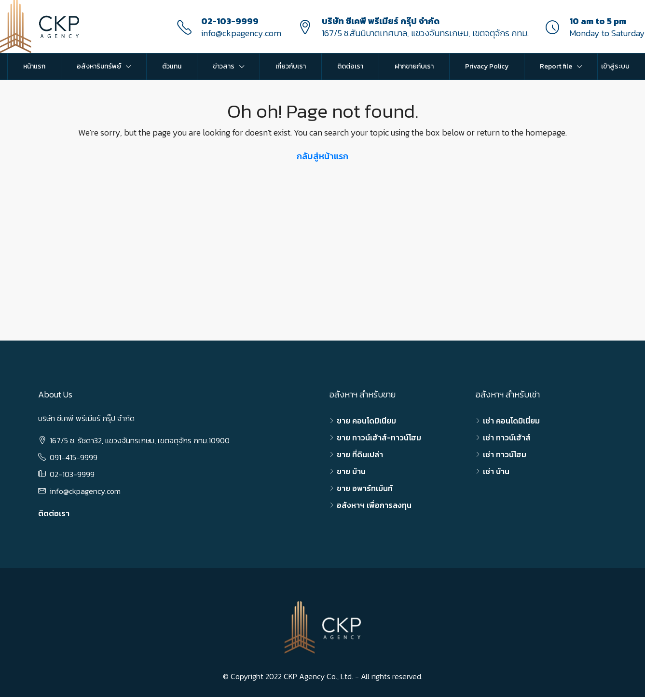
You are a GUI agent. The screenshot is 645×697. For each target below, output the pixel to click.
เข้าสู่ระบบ (615, 66)
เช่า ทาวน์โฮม (504, 454)
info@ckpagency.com (241, 33)
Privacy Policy (486, 66)
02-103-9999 (230, 20)
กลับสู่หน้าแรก (322, 156)
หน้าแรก (34, 66)
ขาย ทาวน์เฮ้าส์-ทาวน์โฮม (379, 437)
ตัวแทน (171, 66)
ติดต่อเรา (350, 66)
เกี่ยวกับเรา (290, 66)
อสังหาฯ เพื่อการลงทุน (374, 505)
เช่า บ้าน (496, 471)
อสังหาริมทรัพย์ (99, 66)
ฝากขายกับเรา (414, 66)
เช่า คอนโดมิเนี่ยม (511, 420)
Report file (556, 66)
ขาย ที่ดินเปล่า (360, 454)
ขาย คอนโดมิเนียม (366, 420)
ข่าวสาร (223, 66)
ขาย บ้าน (351, 471)
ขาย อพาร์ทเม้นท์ (365, 488)
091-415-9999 (73, 457)
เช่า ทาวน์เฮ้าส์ (507, 437)
